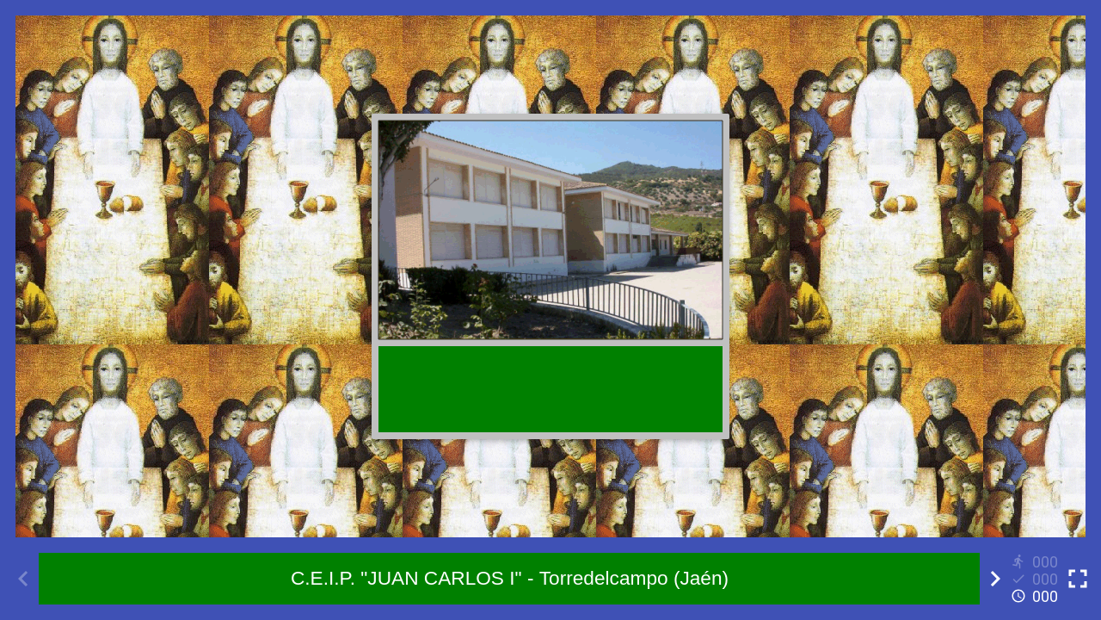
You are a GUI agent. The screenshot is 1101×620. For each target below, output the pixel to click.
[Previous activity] (23, 578)
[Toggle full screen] (1077, 578)
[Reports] (1036, 578)
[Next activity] (995, 578)
